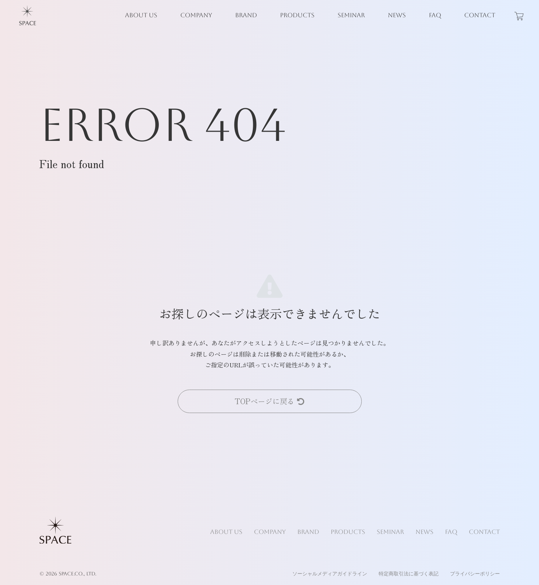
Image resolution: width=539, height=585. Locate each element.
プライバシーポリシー (475, 574)
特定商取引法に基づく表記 (408, 574)
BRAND (246, 15)
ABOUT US (141, 15)
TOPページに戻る (269, 401)
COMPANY (196, 15)
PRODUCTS (297, 15)
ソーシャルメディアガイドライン (329, 574)
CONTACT (479, 15)
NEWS (397, 15)
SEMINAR (351, 15)
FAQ (435, 15)
